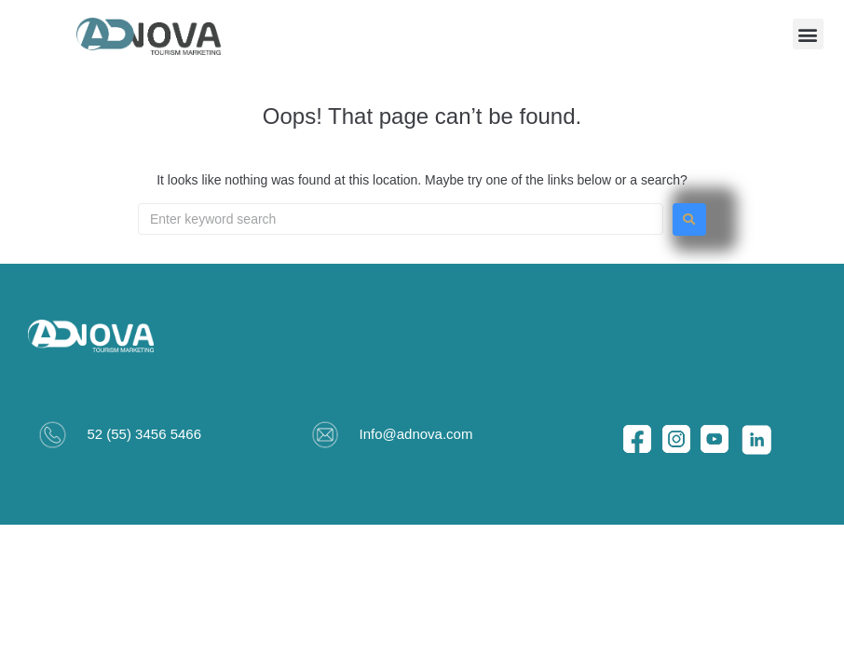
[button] (808, 34)
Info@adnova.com (415, 434)
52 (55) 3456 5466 (144, 434)
